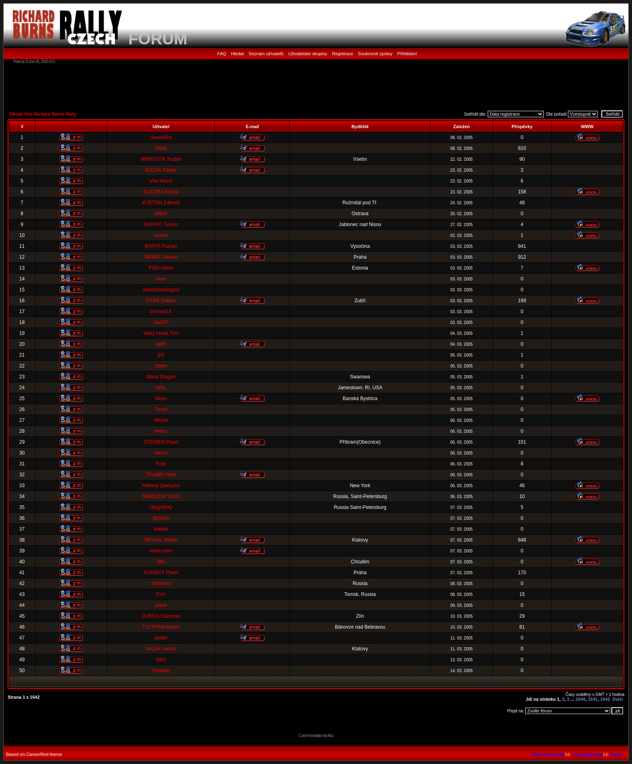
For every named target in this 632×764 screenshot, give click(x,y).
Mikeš (161, 213)
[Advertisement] (316, 87)
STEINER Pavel (161, 442)
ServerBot (161, 137)
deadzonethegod (161, 290)
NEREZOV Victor (161, 496)
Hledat (237, 53)
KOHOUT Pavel (161, 572)
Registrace (342, 53)
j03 (161, 355)
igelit (161, 344)
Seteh (161, 366)
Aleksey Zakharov (161, 485)
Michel (161, 420)
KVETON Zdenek (160, 203)
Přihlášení (407, 53)
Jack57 (160, 322)
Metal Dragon (160, 377)
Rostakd (161, 670)
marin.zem (161, 551)
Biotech (161, 518)
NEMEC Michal (161, 257)
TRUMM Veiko (161, 475)
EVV (161, 594)
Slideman (161, 583)
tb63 (161, 659)
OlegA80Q (161, 507)
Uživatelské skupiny (307, 53)
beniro (161, 235)
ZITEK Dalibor (161, 300)
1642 (605, 699)
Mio (161, 562)
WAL (161, 387)
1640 (580, 699)
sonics (161, 453)
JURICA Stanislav (161, 616)
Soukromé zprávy (375, 53)
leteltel (161, 529)
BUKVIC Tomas (161, 224)
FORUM (157, 39)
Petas (161, 431)
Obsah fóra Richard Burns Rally (42, 114)
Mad (161, 279)
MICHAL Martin (161, 540)
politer (161, 638)
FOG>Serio (161, 268)
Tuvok (160, 409)
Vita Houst (161, 181)
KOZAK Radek (161, 170)
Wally (161, 148)
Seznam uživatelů (266, 53)
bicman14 (160, 311)
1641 (592, 699)
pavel (161, 605)
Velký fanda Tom (161, 333)
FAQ (221, 53)
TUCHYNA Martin (161, 627)
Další (618, 699)
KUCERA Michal (161, 192)
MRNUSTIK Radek (161, 159)
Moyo (161, 398)
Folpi (161, 464)
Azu (330, 735)
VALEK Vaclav (161, 649)
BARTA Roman (161, 246)
